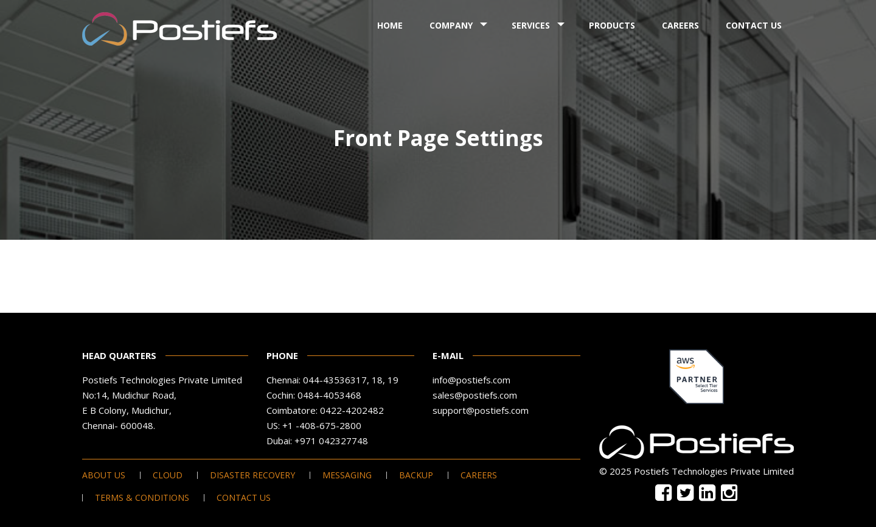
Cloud (167, 475)
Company (451, 25)
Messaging (347, 475)
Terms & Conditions (142, 497)
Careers (680, 25)
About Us (103, 475)
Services (531, 25)
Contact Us (754, 25)
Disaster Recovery (252, 475)
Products (612, 25)
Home (390, 25)
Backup (416, 475)
